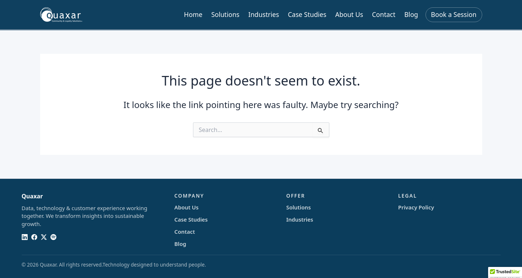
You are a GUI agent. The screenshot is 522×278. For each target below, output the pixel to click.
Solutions (225, 14)
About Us (349, 14)
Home (193, 14)
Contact (384, 14)
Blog (411, 14)
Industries (263, 14)
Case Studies (307, 14)
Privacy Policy (416, 207)
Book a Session (454, 14)
